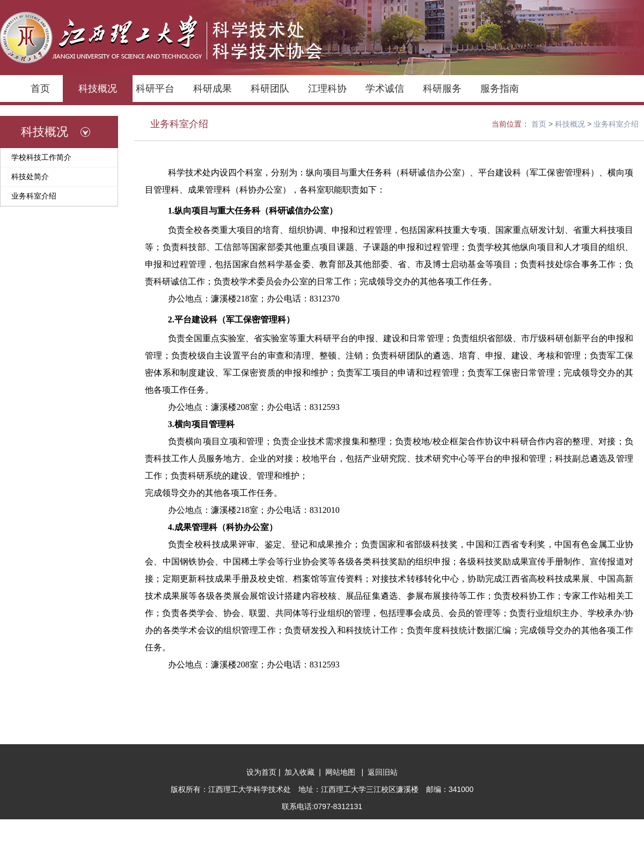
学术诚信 (384, 88)
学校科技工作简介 (41, 157)
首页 (40, 88)
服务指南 (499, 88)
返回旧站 (381, 772)
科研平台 (155, 88)
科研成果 (212, 88)
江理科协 (327, 88)
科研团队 (270, 88)
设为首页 (262, 772)
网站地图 (342, 772)
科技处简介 (30, 176)
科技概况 (97, 88)
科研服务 (442, 88)
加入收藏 (301, 772)
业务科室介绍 (33, 196)
